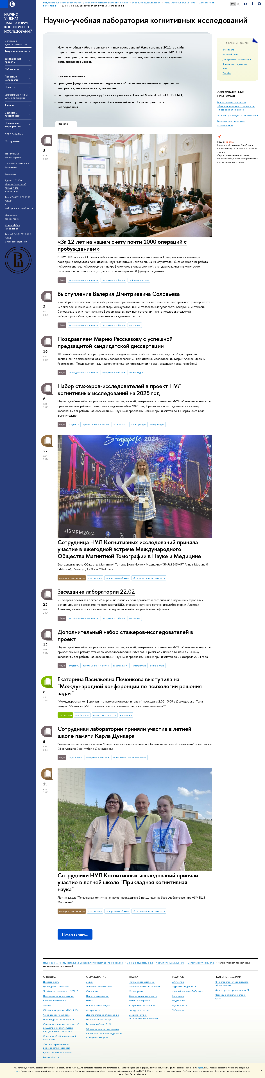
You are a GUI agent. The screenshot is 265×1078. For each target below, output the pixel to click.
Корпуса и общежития (55, 1000)
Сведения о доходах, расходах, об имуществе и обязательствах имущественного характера (61, 1028)
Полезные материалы (11, 78)
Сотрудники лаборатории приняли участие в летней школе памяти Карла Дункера (124, 732)
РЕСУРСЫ (178, 977)
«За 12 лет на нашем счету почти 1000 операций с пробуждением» (122, 245)
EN (238, 4)
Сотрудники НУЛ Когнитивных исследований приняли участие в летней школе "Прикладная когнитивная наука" (128, 882)
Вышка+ (90, 1000)
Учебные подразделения (140, 962)
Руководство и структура (56, 986)
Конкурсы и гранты (139, 1010)
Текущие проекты (16, 51)
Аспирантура (92, 1010)
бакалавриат (120, 424)
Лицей (89, 981)
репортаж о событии (113, 280)
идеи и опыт (75, 757)
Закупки (47, 1005)
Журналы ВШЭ (179, 1005)
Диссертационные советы (143, 995)
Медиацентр (178, 1000)
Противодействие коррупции (58, 1019)
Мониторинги (136, 991)
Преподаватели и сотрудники (58, 995)
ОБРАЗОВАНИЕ (96, 977)
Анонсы (9, 105)
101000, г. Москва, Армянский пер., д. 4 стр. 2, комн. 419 (15, 186)
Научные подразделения (142, 981)
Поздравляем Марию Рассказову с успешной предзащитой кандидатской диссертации (115, 342)
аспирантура (136, 372)
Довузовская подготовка (99, 986)
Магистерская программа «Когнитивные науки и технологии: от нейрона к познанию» (236, 105)
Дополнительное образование (102, 1014)
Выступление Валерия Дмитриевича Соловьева (119, 294)
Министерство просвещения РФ (232, 990)
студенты (74, 424)
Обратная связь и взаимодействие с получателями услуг (104, 1035)
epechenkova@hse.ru (21, 208)
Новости (10, 87)
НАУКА (133, 977)
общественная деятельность (149, 578)
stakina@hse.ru (20, 241)
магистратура (138, 424)
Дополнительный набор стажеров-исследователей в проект (125, 635)
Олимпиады (92, 991)
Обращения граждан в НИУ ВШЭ (60, 1010)
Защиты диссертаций (139, 1000)
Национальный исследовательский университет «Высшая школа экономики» (83, 962)
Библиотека (178, 981)
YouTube (227, 72)
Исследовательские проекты (144, 986)
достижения (95, 578)
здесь (200, 1067)
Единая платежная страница (57, 1052)
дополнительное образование (129, 757)
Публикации (12, 69)
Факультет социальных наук (170, 962)
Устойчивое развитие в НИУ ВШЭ (60, 991)
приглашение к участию (96, 424)
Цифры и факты (51, 981)
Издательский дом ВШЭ (184, 986)
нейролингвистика (139, 280)
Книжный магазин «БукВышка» (187, 991)
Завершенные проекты (13, 60)
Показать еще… (75, 934)
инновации (134, 325)
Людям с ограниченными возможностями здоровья (56, 1046)
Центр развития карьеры (99, 1019)
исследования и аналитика (83, 280)
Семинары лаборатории (12, 114)
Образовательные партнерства (102, 1028)
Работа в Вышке (51, 1057)
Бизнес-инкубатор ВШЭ (98, 1024)
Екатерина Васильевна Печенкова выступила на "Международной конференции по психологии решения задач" (130, 686)
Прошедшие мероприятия (13, 124)
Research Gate (230, 54)
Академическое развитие (142, 1005)
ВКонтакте (228, 49)
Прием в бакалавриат (97, 995)
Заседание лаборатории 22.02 (96, 591)
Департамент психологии (237, 59)
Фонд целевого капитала (56, 1014)
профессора (82, 715)
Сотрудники (12, 141)
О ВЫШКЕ (49, 977)
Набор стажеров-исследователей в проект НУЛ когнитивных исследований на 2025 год (120, 389)
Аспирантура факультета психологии (237, 115)
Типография (178, 995)
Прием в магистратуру (98, 1005)
